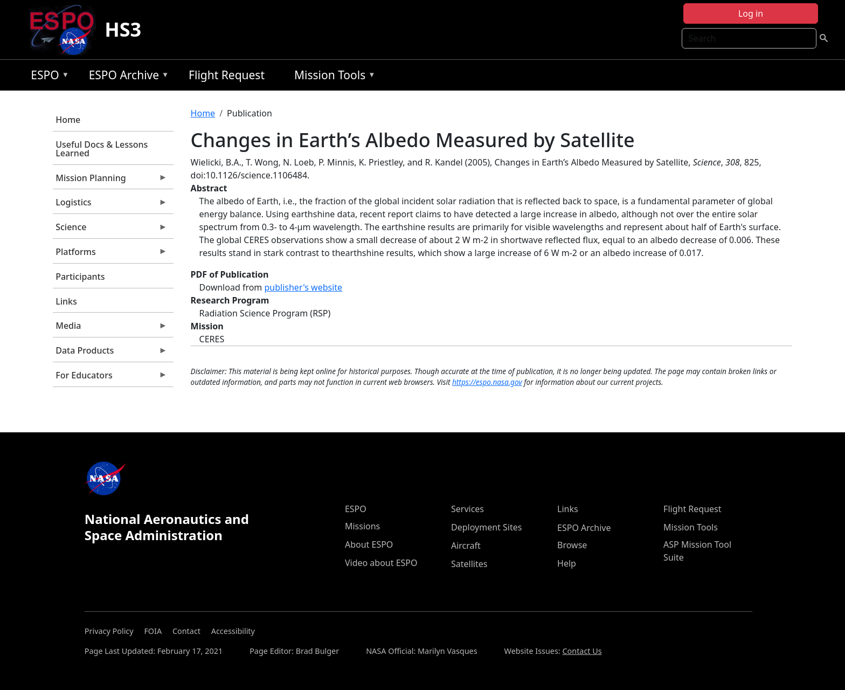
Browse (572, 545)
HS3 (123, 29)
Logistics (110, 204)
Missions (362, 526)
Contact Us (581, 651)
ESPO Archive (126, 76)
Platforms (110, 254)
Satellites (469, 564)
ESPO (47, 76)
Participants (80, 276)
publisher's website (303, 287)
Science (110, 229)
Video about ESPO (381, 563)
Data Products (110, 353)
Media (110, 328)
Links (66, 301)
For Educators (110, 378)
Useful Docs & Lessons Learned (102, 149)
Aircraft (466, 545)
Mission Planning (110, 180)
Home (68, 120)
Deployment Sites (486, 527)
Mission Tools (332, 76)
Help (566, 563)
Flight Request (227, 74)
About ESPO (369, 544)
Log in (750, 13)
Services (467, 509)
